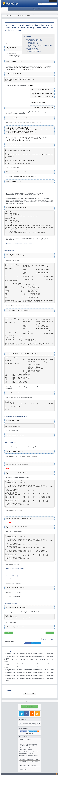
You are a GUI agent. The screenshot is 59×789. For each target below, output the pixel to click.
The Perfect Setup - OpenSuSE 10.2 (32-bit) (28, 765)
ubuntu (30, 723)
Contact (37, 773)
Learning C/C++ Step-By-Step (25, 739)
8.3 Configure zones (33, 43)
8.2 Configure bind (33, 42)
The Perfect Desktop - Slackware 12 (26, 749)
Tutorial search (7, 12)
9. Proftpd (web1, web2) (32, 48)
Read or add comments (35, 724)
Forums (16, 8)
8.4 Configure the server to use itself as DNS (40, 45)
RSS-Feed (56, 774)
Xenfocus (9, 773)
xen (39, 723)
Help (41, 773)
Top (54, 773)
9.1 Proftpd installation (34, 49)
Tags (10, 8)
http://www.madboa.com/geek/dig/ (15, 568)
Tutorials (5, 8)
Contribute (32, 773)
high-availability (35, 723)
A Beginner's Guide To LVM (24, 742)
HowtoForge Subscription (35, 8)
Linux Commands (24, 8)
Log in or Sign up (53, 0)
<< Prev (8, 633)
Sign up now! (29, 706)
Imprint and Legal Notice (47, 773)
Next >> (49, 633)
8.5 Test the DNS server (34, 46)
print (52, 639)
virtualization (25, 723)
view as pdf (45, 639)
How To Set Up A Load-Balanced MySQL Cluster (28, 759)
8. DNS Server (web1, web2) (33, 39)
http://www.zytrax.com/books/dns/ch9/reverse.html (19, 243)
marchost (38, 722)
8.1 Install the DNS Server (35, 40)
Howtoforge (7, 776)
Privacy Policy (55, 776)
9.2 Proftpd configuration (34, 51)
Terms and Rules (49, 776)
